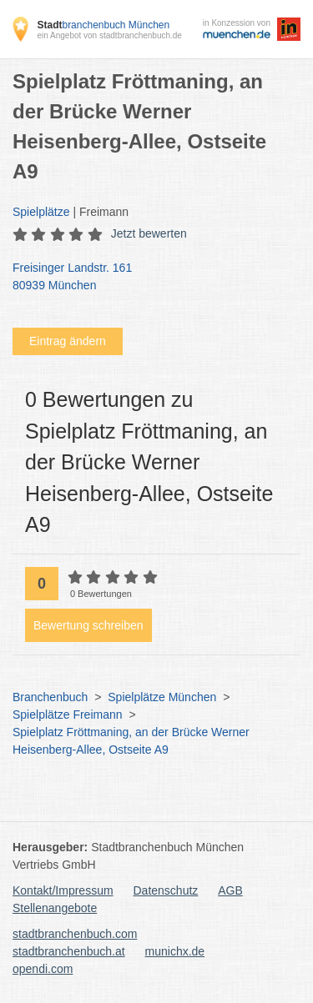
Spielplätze (41, 211)
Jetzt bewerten (149, 233)
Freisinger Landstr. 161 (148, 277)
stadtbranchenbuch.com (75, 933)
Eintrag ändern (67, 341)
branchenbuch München (103, 25)
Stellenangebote (55, 908)
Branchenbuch (50, 697)
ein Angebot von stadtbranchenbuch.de (109, 35)
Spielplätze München (162, 697)
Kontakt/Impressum (63, 890)
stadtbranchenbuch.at (69, 951)
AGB (230, 890)
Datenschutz (166, 890)
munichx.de (175, 951)
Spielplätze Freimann (68, 714)
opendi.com (43, 968)
